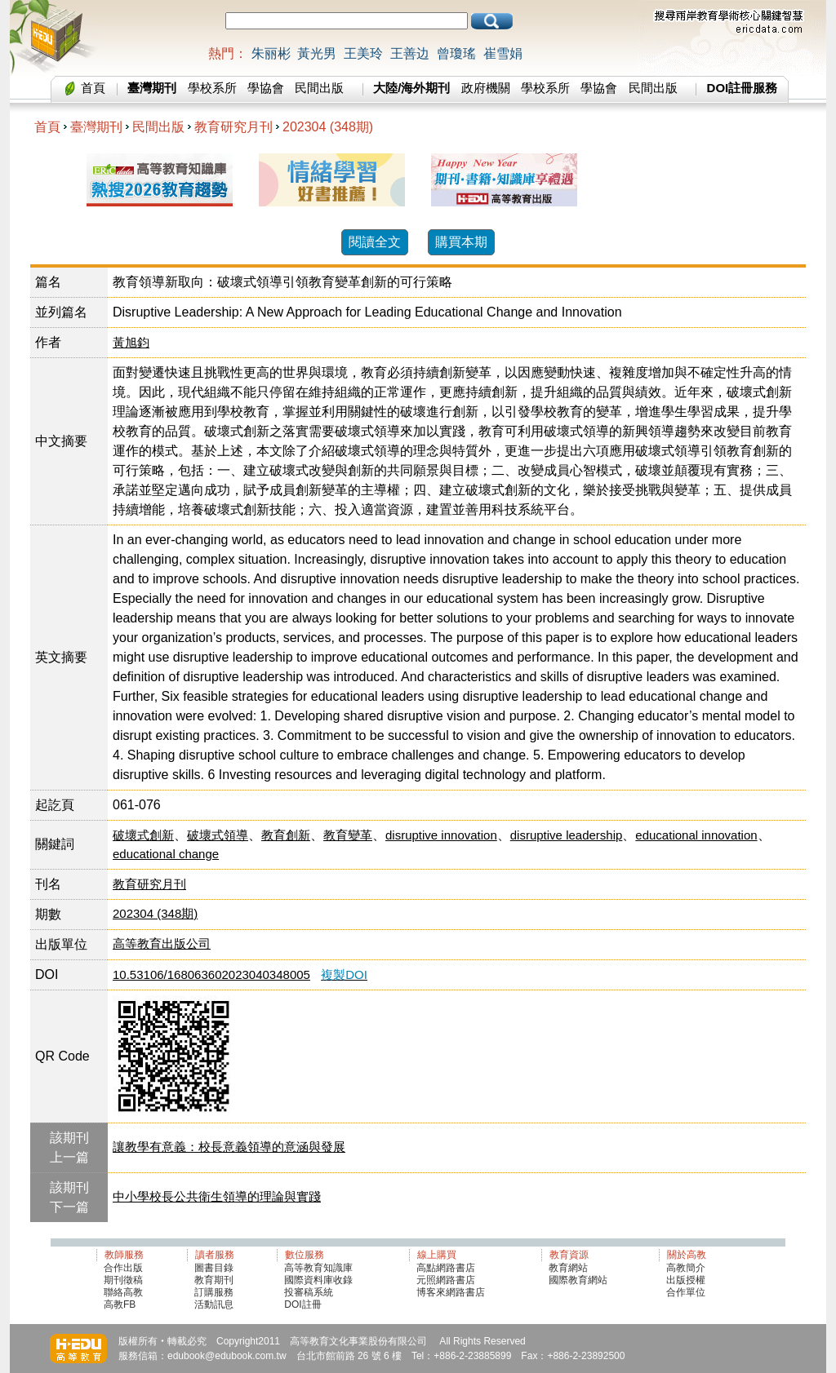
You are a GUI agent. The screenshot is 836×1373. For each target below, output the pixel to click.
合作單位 (685, 1292)
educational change (166, 854)
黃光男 (316, 53)
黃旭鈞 (131, 342)
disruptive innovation (441, 835)
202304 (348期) (327, 127)
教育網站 (568, 1267)
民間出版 (319, 88)
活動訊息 (213, 1304)
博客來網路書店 (450, 1292)
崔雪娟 (502, 53)
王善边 (409, 53)
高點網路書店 (447, 1267)
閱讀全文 (375, 242)
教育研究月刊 (233, 127)
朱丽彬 (271, 53)
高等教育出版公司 (162, 943)
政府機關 (485, 88)
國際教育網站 (578, 1280)
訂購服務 (213, 1292)
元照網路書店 (445, 1280)
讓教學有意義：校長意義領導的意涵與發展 (229, 1147)
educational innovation (696, 835)
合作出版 (123, 1267)
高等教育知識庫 (318, 1267)
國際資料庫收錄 (318, 1280)
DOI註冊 (302, 1304)
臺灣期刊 (96, 127)
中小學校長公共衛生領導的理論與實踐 (217, 1196)
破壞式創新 (143, 835)
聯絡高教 (123, 1292)
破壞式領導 (217, 835)
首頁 (93, 88)
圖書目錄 (213, 1267)
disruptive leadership (566, 835)
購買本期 (461, 242)
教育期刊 (213, 1280)
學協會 (265, 88)
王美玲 (363, 53)
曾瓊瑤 (456, 53)
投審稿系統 (308, 1292)
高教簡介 (685, 1267)
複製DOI (344, 974)
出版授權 (685, 1280)
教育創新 (285, 835)
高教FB (120, 1304)
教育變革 (347, 835)
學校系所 (212, 88)
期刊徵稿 (123, 1280)
